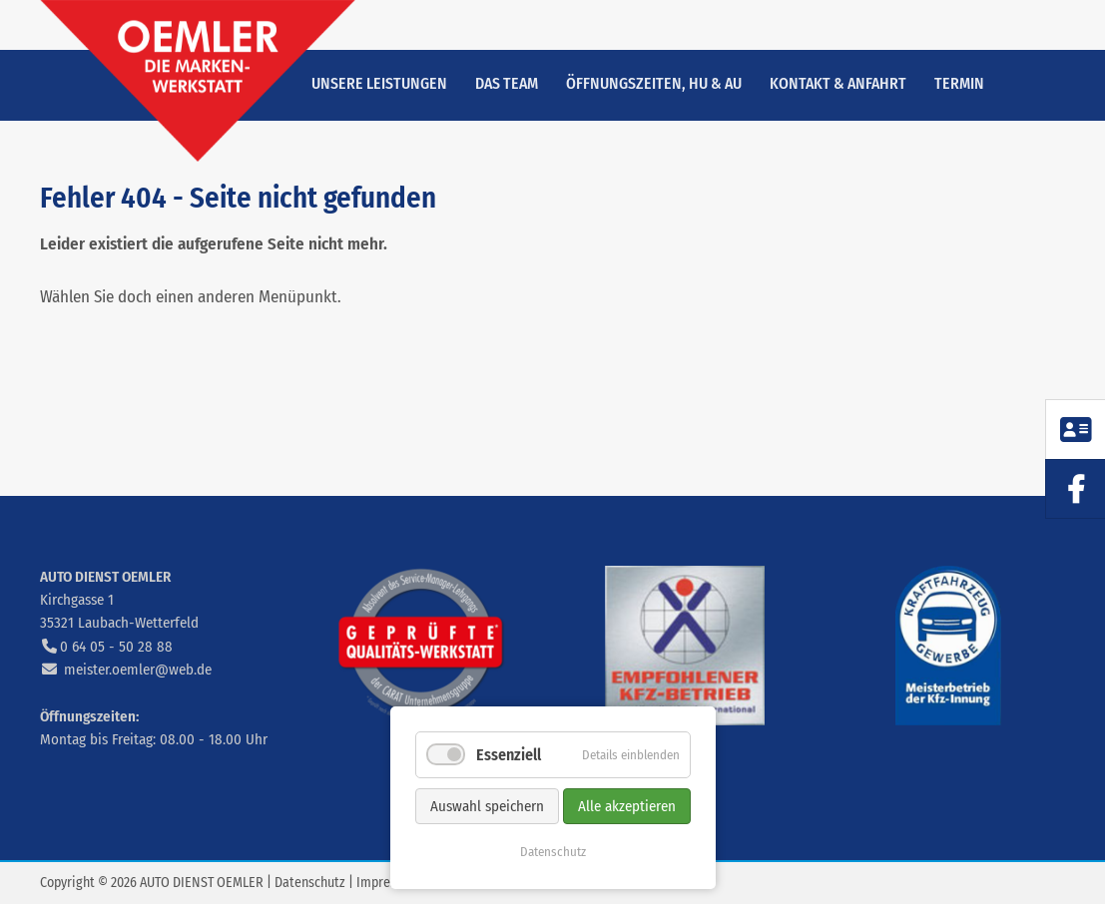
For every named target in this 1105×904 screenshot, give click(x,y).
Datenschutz (310, 882)
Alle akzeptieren (627, 806)
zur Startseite (197, 81)
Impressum (388, 882)
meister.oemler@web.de (138, 669)
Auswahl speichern (487, 806)
